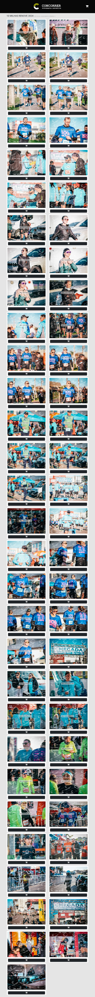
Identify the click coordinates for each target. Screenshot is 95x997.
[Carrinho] (87, 7)
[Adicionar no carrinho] (26, 48)
